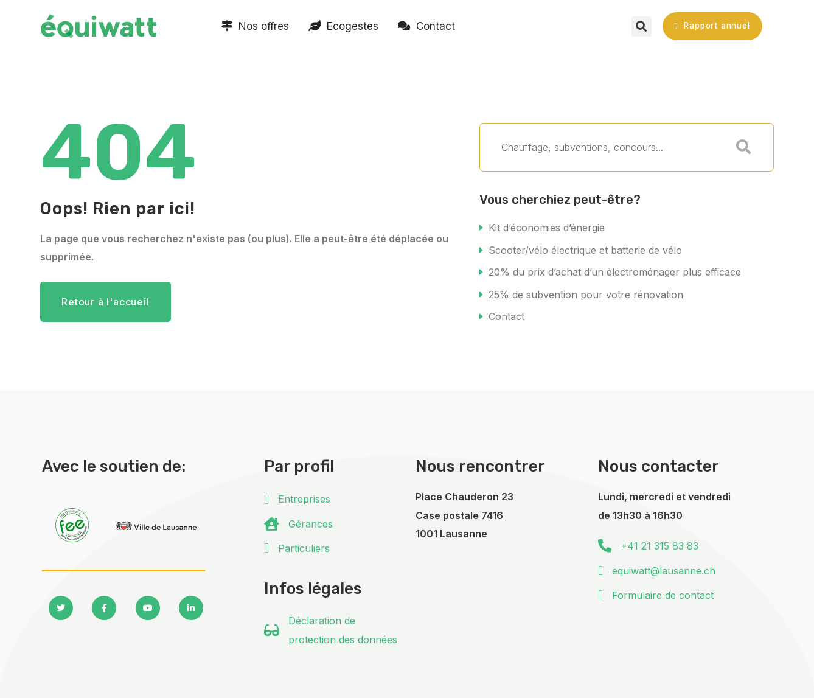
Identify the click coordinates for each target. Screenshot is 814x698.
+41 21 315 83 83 (659, 543)
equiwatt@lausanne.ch (663, 568)
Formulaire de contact (663, 592)
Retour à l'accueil (105, 302)
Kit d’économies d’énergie (547, 228)
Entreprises (304, 496)
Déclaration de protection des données (342, 627)
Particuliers (304, 545)
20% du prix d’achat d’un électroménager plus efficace (615, 271)
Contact (506, 314)
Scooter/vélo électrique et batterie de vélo (585, 249)
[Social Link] (61, 605)
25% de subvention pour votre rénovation (586, 293)
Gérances (310, 521)
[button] (641, 26)
